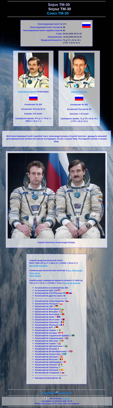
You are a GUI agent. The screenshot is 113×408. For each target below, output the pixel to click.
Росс (31, 275)
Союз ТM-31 (65, 393)
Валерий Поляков (38, 265)
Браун (38, 275)
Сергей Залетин (79, 91)
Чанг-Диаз (34, 273)
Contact (66, 398)
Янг (69, 270)
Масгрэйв (77, 270)
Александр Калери (27, 91)
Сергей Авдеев (72, 283)
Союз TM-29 (47, 393)
